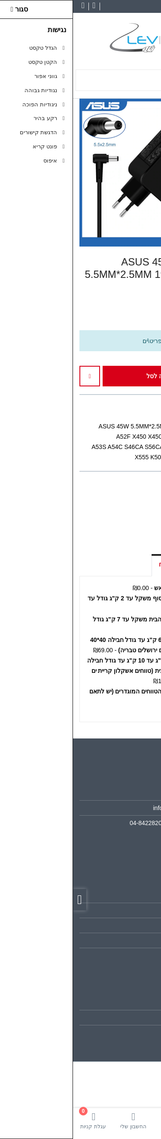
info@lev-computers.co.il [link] (113, 808)
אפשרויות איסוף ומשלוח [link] (116, 564)
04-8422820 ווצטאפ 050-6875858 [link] (101, 823)
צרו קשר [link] (135, 895)
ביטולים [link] (136, 955)
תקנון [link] (139, 925)
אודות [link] (138, 792)
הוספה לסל (91, 376)
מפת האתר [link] (131, 910)
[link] (141, 1120)
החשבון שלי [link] (131, 1002)
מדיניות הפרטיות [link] (125, 940)
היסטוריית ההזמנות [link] (121, 1017)
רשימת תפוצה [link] (128, 1032)
